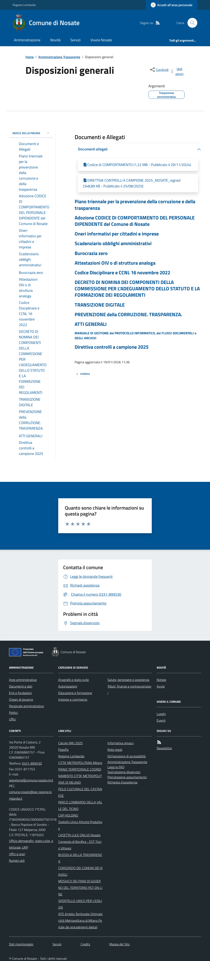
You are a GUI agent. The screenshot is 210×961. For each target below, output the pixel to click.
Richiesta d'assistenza (122, 782)
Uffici (12, 719)
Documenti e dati (20, 686)
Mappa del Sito (119, 944)
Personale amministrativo (26, 706)
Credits (85, 944)
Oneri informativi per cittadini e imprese (117, 234)
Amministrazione (27, 40)
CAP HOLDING (68, 815)
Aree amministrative (23, 679)
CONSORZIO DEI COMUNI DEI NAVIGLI (80, 871)
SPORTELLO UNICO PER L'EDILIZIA (80, 904)
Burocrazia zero (91, 253)
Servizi (75, 40)
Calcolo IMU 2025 (70, 743)
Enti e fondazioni (20, 692)
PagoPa (63, 749)
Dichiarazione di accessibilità (126, 756)
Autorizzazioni (67, 686)
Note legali (114, 749)
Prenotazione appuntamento (127, 777)
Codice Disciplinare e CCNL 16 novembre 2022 (122, 272)
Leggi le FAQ (115, 767)
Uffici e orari (17, 853)
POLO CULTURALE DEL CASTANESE (80, 792)
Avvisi (161, 686)
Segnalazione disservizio (123, 771)
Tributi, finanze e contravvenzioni (129, 689)
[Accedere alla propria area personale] (171, 5)
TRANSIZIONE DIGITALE (100, 305)
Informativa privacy (120, 743)
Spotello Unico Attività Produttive (80, 825)
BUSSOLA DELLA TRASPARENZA (80, 858)
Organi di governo (21, 699)
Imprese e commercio (72, 699)
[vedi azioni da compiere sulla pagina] (177, 71)
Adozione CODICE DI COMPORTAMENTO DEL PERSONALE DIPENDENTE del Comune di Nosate (135, 221)
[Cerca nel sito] (190, 23)
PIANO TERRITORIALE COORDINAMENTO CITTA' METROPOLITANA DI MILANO (80, 776)
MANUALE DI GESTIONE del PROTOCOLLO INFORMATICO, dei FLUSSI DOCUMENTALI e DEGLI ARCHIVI (135, 335)
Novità (55, 40)
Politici (13, 712)
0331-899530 (32, 763)
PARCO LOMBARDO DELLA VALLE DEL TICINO (80, 805)
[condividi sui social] (158, 69)
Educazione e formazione (75, 692)
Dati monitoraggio (21, 944)
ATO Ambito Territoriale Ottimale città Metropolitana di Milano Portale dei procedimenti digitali (80, 920)
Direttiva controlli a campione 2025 (111, 347)
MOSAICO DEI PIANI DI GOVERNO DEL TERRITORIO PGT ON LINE (80, 888)
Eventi (161, 720)
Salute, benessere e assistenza (128, 679)
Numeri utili (17, 860)
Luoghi (161, 713)
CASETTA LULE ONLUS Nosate (79, 835)
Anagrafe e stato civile (73, 679)
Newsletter (164, 748)
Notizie (161, 679)
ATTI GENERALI (91, 324)
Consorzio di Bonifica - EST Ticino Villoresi (80, 845)
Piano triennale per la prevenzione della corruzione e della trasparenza (135, 204)
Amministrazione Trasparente (59, 56)
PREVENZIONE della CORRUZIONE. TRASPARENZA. (128, 314)
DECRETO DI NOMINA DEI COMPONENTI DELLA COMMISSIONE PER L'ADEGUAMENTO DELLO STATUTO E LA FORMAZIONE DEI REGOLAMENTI (137, 288)
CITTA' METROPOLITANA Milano (80, 762)
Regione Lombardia (24, 5)
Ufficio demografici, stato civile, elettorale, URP (31, 844)
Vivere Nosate (101, 40)
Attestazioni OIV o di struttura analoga (115, 263)
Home (29, 56)
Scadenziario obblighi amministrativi (113, 243)
